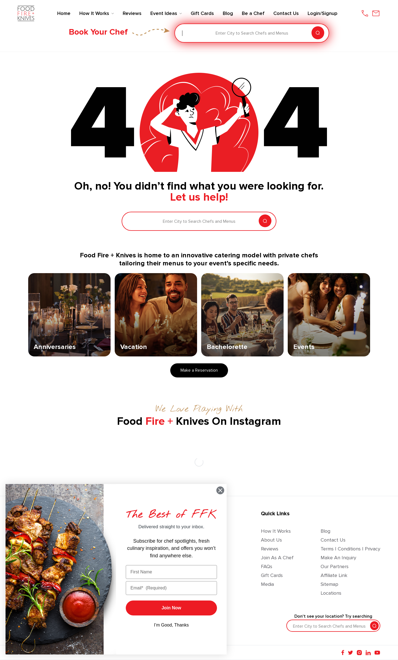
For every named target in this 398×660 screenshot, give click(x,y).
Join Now (171, 607)
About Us (271, 540)
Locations (331, 593)
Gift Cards (272, 575)
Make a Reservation (199, 370)
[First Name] (171, 572)
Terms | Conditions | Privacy (350, 549)
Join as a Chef (277, 558)
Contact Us (333, 540)
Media (267, 584)
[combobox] (182, 33)
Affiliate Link (334, 575)
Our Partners (335, 566)
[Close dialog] (220, 490)
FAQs (266, 566)
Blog (325, 531)
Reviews (269, 549)
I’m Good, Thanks (171, 625)
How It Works (276, 531)
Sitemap (329, 584)
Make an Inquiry (338, 558)
